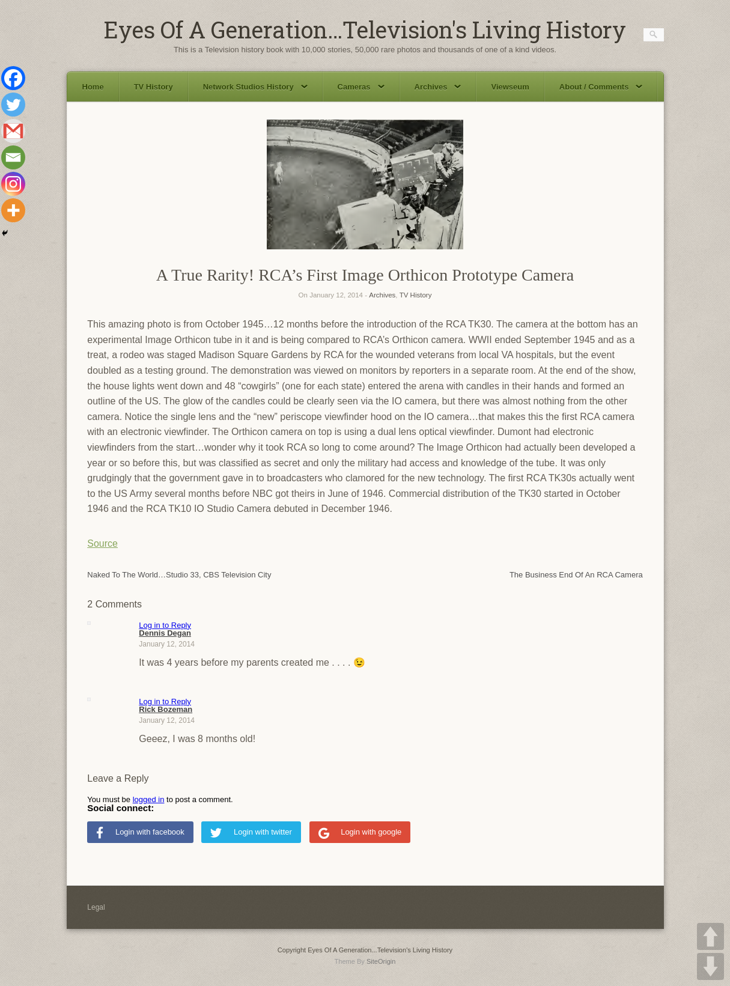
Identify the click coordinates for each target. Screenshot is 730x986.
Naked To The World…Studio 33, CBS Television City (179, 575)
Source (102, 543)
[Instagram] (13, 184)
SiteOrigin (381, 961)
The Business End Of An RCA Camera (576, 575)
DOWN (710, 966)
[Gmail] (13, 131)
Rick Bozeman (165, 709)
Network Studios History (255, 86)
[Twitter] (13, 105)
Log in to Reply (165, 625)
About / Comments (601, 86)
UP (710, 936)
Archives (438, 86)
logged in (149, 799)
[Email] (13, 157)
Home (93, 86)
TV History (153, 86)
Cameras (361, 86)
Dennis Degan (165, 633)
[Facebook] (13, 78)
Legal (96, 907)
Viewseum (510, 86)
